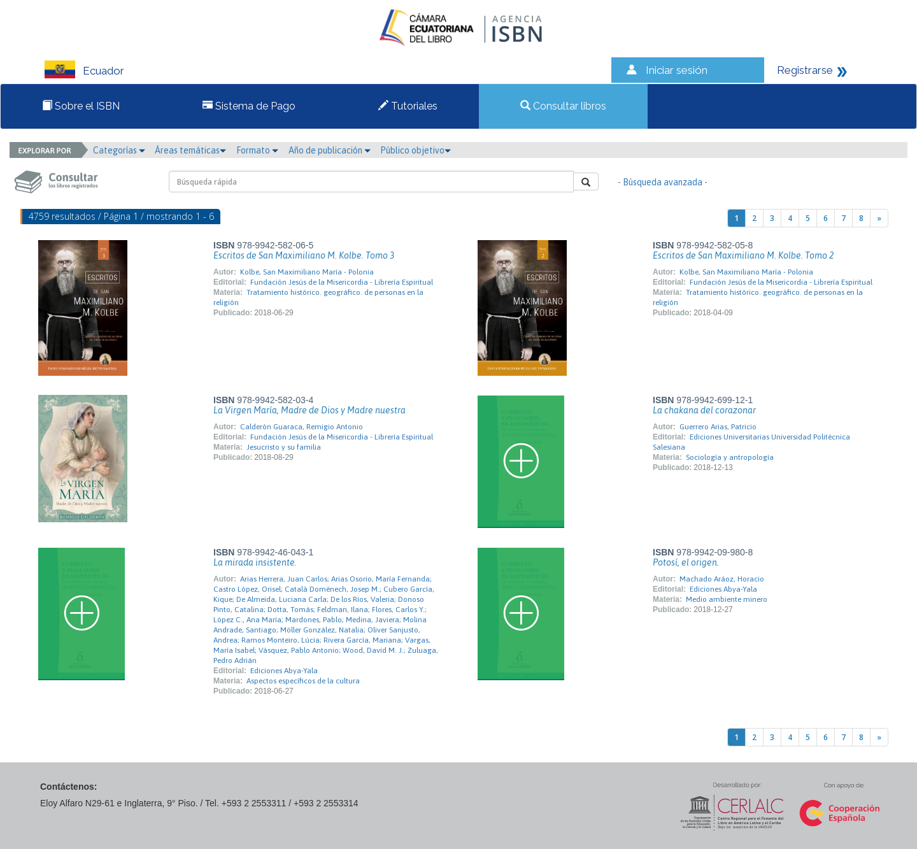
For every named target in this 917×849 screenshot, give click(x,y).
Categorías (119, 150)
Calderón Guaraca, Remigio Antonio (301, 426)
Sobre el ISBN (81, 106)
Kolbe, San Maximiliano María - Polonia (307, 272)
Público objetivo (415, 150)
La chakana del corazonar (704, 410)
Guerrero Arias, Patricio (718, 426)
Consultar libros (563, 106)
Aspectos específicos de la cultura (303, 680)
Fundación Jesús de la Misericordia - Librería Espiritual (341, 282)
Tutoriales (407, 106)
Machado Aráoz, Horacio (721, 578)
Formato (257, 150)
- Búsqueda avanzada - (662, 182)
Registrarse (805, 70)
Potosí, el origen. (686, 562)
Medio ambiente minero (726, 599)
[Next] (879, 218)
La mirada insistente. (255, 562)
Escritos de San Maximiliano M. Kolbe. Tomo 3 (303, 255)
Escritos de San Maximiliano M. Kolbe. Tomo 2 (743, 255)
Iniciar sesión (676, 70)
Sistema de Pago (249, 106)
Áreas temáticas (190, 150)
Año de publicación (329, 150)
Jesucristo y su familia (283, 447)
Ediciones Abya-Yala (284, 670)
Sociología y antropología (730, 457)
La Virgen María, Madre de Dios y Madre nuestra (309, 410)
